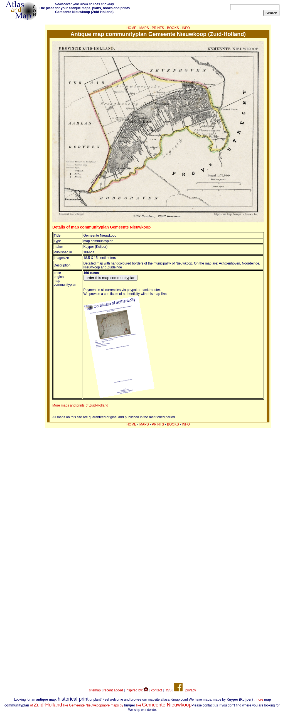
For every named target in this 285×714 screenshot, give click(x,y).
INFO (186, 28)
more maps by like (147, 705)
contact (156, 690)
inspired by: (137, 690)
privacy (190, 690)
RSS (168, 690)
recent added (113, 690)
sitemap (95, 690)
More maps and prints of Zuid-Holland (80, 405)
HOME (131, 28)
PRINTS (158, 28)
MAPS (144, 28)
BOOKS (173, 28)
